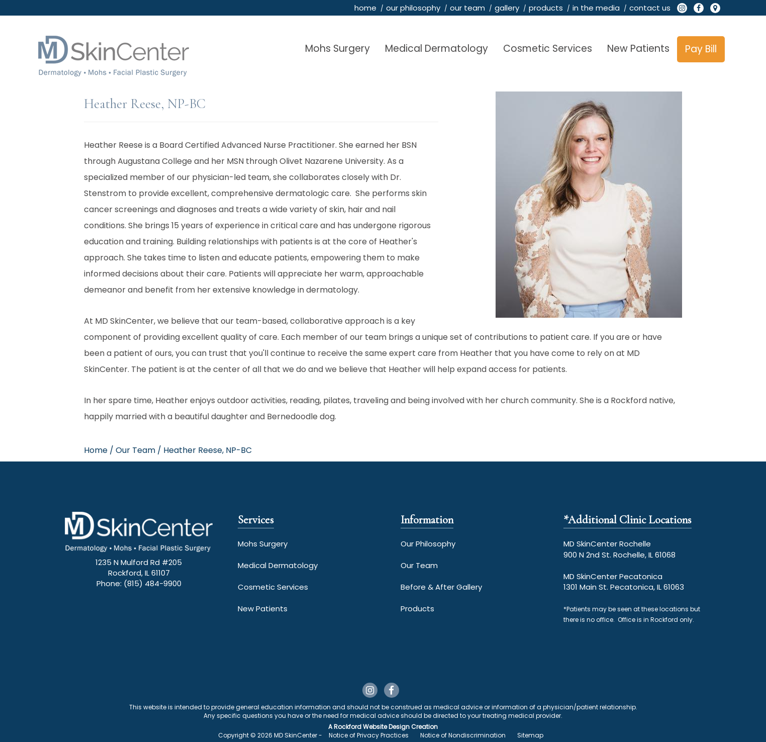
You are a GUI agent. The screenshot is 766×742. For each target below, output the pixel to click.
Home (96, 450)
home (365, 8)
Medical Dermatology (436, 48)
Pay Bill (701, 49)
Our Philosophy (428, 543)
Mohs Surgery (337, 48)
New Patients (638, 48)
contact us (650, 8)
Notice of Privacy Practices (369, 735)
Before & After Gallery (441, 587)
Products (417, 608)
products (546, 8)
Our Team (419, 565)
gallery (507, 8)
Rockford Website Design (372, 726)
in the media (596, 8)
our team (467, 8)
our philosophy (413, 8)
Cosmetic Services (547, 48)
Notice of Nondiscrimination (463, 735)
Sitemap (530, 735)
